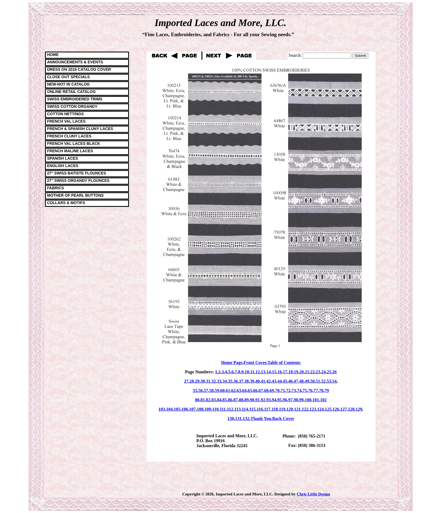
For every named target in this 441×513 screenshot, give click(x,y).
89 (247, 400)
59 (217, 390)
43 (274, 381)
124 (320, 409)
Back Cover (283, 418)
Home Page (232, 362)
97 (290, 400)
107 (192, 409)
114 (245, 409)
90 (252, 400)
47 (296, 381)
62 (233, 390)
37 (241, 381)
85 (225, 400)
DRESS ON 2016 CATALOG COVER (79, 69)
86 (230, 400)
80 (197, 400)
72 (288, 390)
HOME (53, 54)
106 (184, 409)
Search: (295, 55)
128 (351, 409)
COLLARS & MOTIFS (66, 203)
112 (230, 409)
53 (329, 381)
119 (282, 409)
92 (263, 400)
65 (250, 390)
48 (301, 381)
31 (208, 381)
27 (186, 381)
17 (285, 372)
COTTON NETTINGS (65, 114)
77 (316, 390)
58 (211, 390)
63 (239, 390)
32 (214, 381)
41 (263, 381)
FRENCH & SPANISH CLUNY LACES (80, 128)
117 (267, 409)
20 (301, 372)
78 (321, 390)
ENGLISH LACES (62, 166)
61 (228, 390)
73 (294, 390)
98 (296, 400)
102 (323, 400)
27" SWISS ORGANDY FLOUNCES (78, 180)
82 (208, 400)
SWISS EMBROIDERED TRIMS (74, 99)
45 (285, 381)
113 (237, 409)
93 (268, 400)
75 (305, 390)
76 (310, 390)
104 (169, 409)
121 (297, 409)
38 (247, 381)
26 (334, 372)
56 (200, 390)
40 (257, 381)
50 (312, 381)
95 (279, 400)
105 (177, 409)
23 (318, 372)
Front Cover (255, 362)
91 (257, 400)
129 (359, 409)
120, (290, 409)
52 (323, 381)
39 (252, 381)
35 (230, 381)
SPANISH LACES (62, 158)
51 (318, 381)
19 (296, 372)
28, (192, 381)
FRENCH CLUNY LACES (69, 136)
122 (305, 409)
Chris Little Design (313, 494)
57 (206, 390)
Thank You (261, 418)
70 (277, 390)
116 (260, 409)
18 (290, 372)
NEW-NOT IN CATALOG (68, 84)
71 (283, 390)
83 (214, 400)
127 (343, 409)
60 (222, 390)
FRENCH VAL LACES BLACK (73, 143)
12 (257, 372)
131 (238, 418)
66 (255, 390)
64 (244, 390)
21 (307, 372)
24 (323, 372)
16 (279, 372)
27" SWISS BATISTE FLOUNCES (76, 173)
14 (268, 372)
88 (241, 400)
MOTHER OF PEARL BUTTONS (75, 195)
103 (161, 409)
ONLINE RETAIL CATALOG (71, 91)
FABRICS (55, 188)
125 (328, 409)
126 (336, 409)
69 (272, 390)
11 (252, 372)
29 (197, 381)
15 (274, 372)
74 (299, 390)
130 (230, 418)
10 (247, 372)
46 (290, 381)
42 (268, 381)
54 (334, 381)
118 (274, 409)
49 (307, 381)
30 (203, 381)
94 (274, 400)
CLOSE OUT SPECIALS (68, 77)
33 (219, 381)
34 (225, 381)
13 (263, 372)
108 (200, 409)
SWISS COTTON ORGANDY (72, 106)
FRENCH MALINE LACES (70, 151)
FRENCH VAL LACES (66, 121)
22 (312, 372)
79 (327, 390)
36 (236, 381)
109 (207, 409)
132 (246, 418)
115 (252, 409)
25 (329, 372)
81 (203, 400)
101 (316, 400)
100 (308, 400)
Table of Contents (284, 362)
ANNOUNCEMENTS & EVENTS (75, 62)
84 (219, 400)
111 (223, 409)
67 (261, 390)
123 (313, 409)
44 (279, 381)
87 (236, 400)
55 (195, 390)
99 (301, 400)
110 (215, 409)
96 (285, 400)
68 (266, 390)
